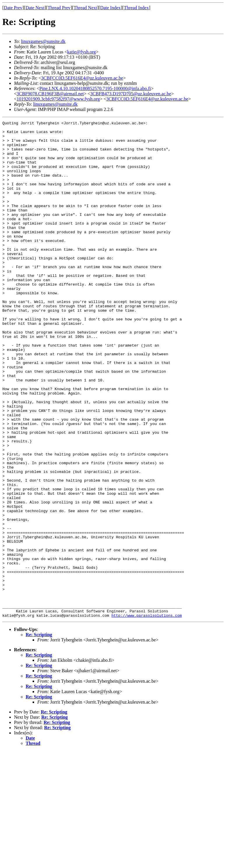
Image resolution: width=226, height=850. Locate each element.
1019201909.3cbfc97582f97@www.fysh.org (58, 98)
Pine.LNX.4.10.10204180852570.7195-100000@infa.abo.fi (95, 88)
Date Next (35, 7)
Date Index (110, 7)
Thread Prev (58, 7)
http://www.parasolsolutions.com (146, 714)
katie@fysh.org (81, 51)
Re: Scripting (39, 733)
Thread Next (85, 7)
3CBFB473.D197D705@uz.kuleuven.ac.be (130, 93)
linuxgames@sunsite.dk (43, 41)
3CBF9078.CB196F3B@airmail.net (50, 93)
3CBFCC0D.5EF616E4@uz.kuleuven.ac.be (82, 78)
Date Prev (13, 7)
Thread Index (136, 7)
